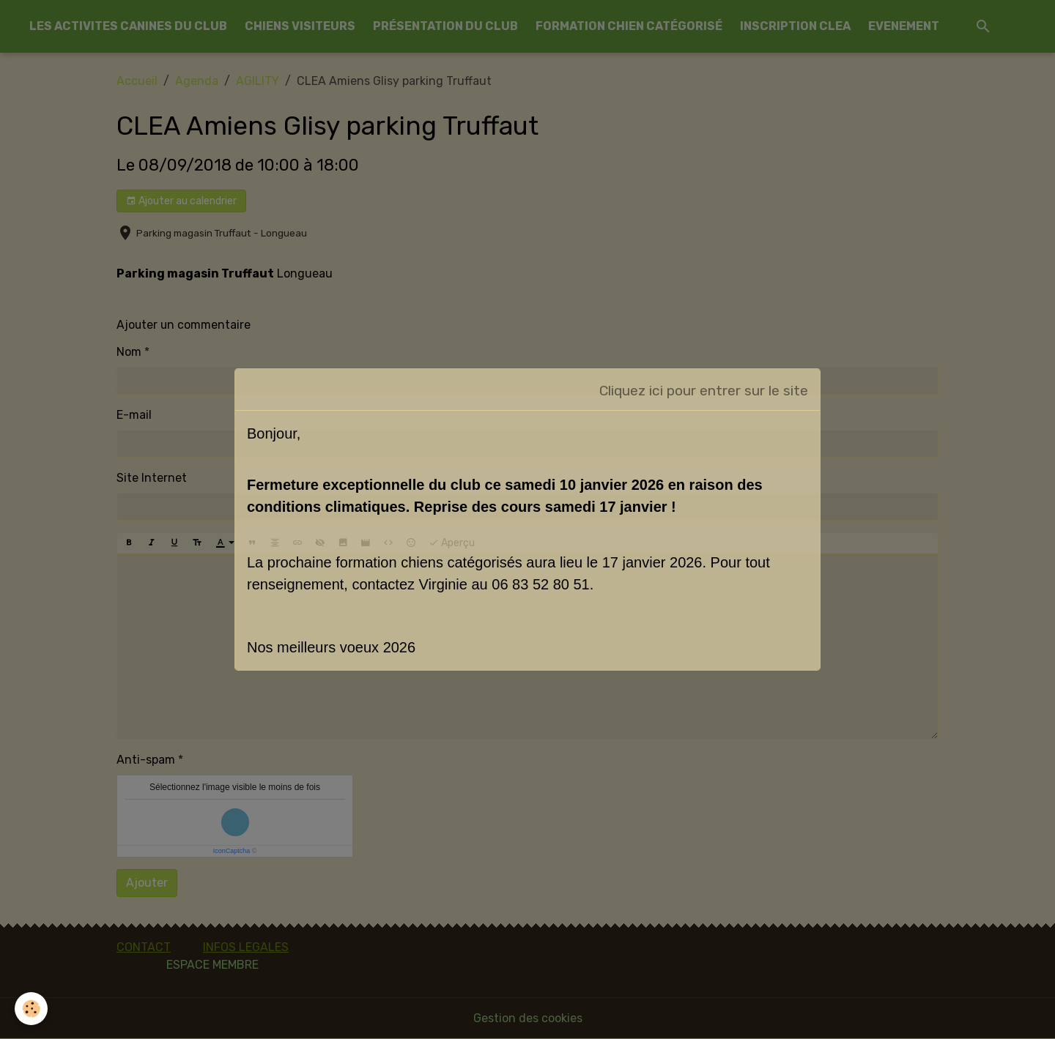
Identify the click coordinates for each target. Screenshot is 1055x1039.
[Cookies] (31, 1008)
